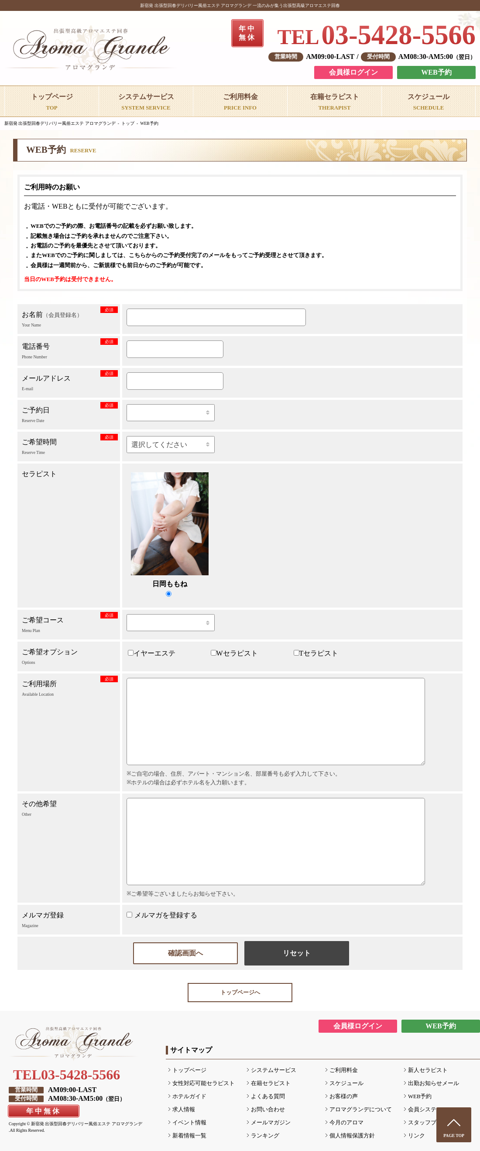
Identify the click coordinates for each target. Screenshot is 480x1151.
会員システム (425, 1109)
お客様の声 (343, 1096)
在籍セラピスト (271, 1083)
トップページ (189, 1070)
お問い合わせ (268, 1109)
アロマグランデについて (360, 1109)
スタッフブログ (428, 1123)
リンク (416, 1136)
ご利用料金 (343, 1070)
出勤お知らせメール (433, 1083)
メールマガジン (271, 1123)
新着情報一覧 (189, 1136)
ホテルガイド (189, 1096)
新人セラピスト (428, 1070)
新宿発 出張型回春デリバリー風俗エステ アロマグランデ (60, 123)
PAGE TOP (453, 1135)
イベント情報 (189, 1123)
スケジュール (346, 1083)
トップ (127, 123)
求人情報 (183, 1109)
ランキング (265, 1136)
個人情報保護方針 (352, 1136)
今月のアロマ (346, 1123)
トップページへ (240, 993)
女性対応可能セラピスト (203, 1083)
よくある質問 (268, 1096)
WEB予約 (436, 72)
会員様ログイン (353, 72)
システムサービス (273, 1070)
